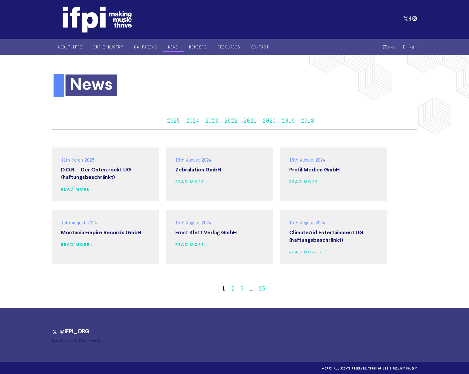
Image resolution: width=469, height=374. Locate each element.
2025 (173, 119)
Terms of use (378, 368)
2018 (307, 119)
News (173, 47)
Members (198, 47)
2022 (230, 119)
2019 (288, 119)
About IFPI (70, 47)
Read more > (77, 189)
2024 (192, 119)
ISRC (409, 47)
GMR (389, 47)
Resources (228, 47)
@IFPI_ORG (70, 332)
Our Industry (108, 47)
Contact (260, 47)
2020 (269, 119)
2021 (250, 119)
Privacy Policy (404, 368)
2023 (211, 119)
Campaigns (145, 47)
